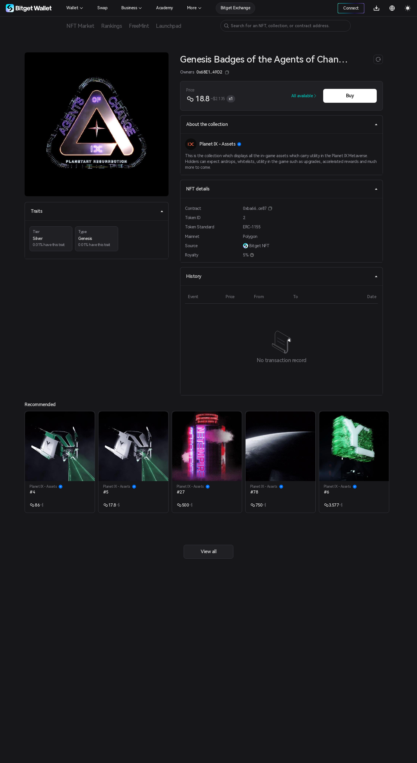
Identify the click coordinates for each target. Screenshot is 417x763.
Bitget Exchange (235, 7)
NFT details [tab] (282, 189)
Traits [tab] (97, 211)
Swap (102, 7)
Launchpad (168, 26)
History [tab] (282, 276)
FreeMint (139, 26)
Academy (164, 7)
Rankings (111, 26)
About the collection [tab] (282, 124)
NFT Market (80, 26)
